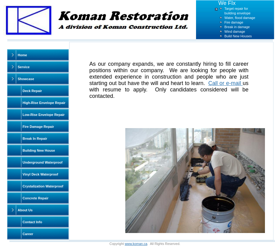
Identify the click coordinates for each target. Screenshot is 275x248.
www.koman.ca (136, 244)
